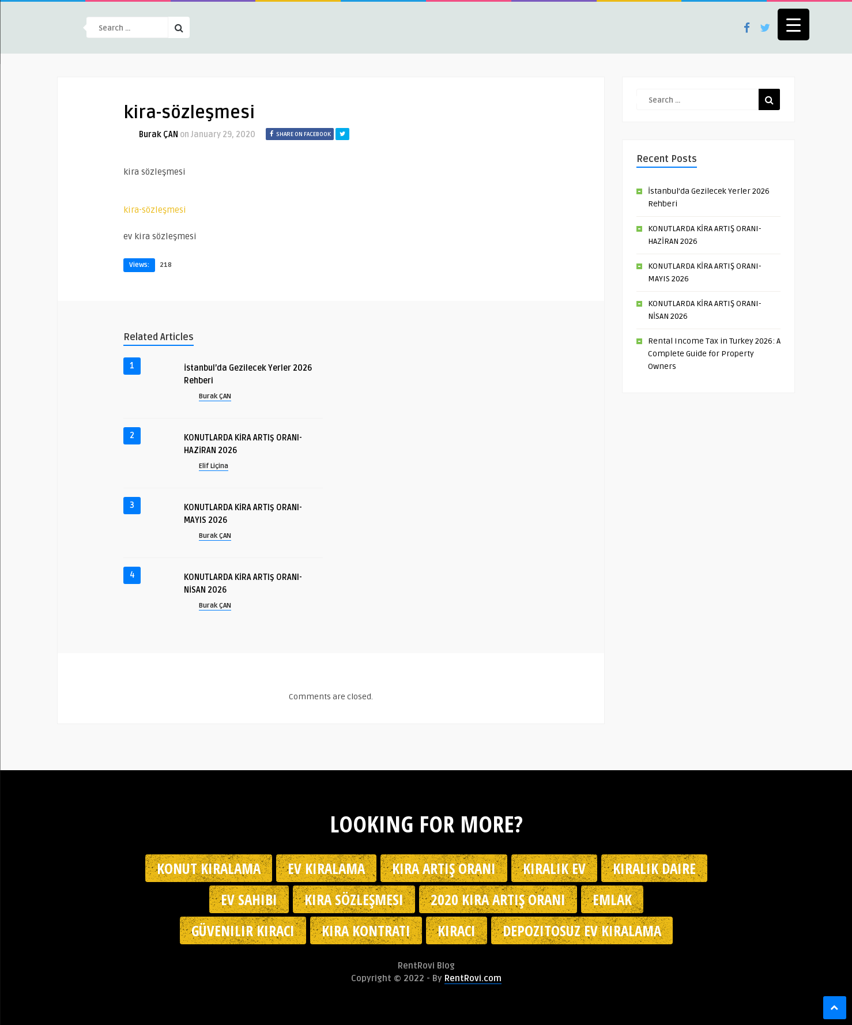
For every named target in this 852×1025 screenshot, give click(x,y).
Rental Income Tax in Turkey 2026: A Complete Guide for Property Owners (714, 353)
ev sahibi (249, 899)
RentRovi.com (473, 978)
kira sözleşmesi (354, 899)
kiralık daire (654, 868)
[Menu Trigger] (793, 24)
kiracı (457, 930)
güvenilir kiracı (243, 930)
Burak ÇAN (158, 135)
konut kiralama (209, 868)
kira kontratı (366, 930)
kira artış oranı (444, 868)
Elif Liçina (213, 466)
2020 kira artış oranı (498, 899)
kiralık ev (554, 868)
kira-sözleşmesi (154, 210)
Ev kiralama (326, 868)
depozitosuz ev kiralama (582, 930)
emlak (612, 899)
